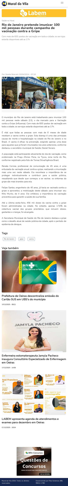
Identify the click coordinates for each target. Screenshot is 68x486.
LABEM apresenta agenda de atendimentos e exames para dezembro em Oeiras (30, 420)
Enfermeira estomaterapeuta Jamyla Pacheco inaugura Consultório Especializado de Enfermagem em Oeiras (34, 359)
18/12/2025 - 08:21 (9, 304)
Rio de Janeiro (9, 239)
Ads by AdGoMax (45, 474)
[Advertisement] (34, 57)
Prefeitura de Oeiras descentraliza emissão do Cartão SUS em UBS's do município (30, 297)
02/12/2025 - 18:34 (9, 427)
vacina (31, 239)
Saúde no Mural (8, 20)
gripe (21, 239)
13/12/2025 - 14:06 (9, 368)
